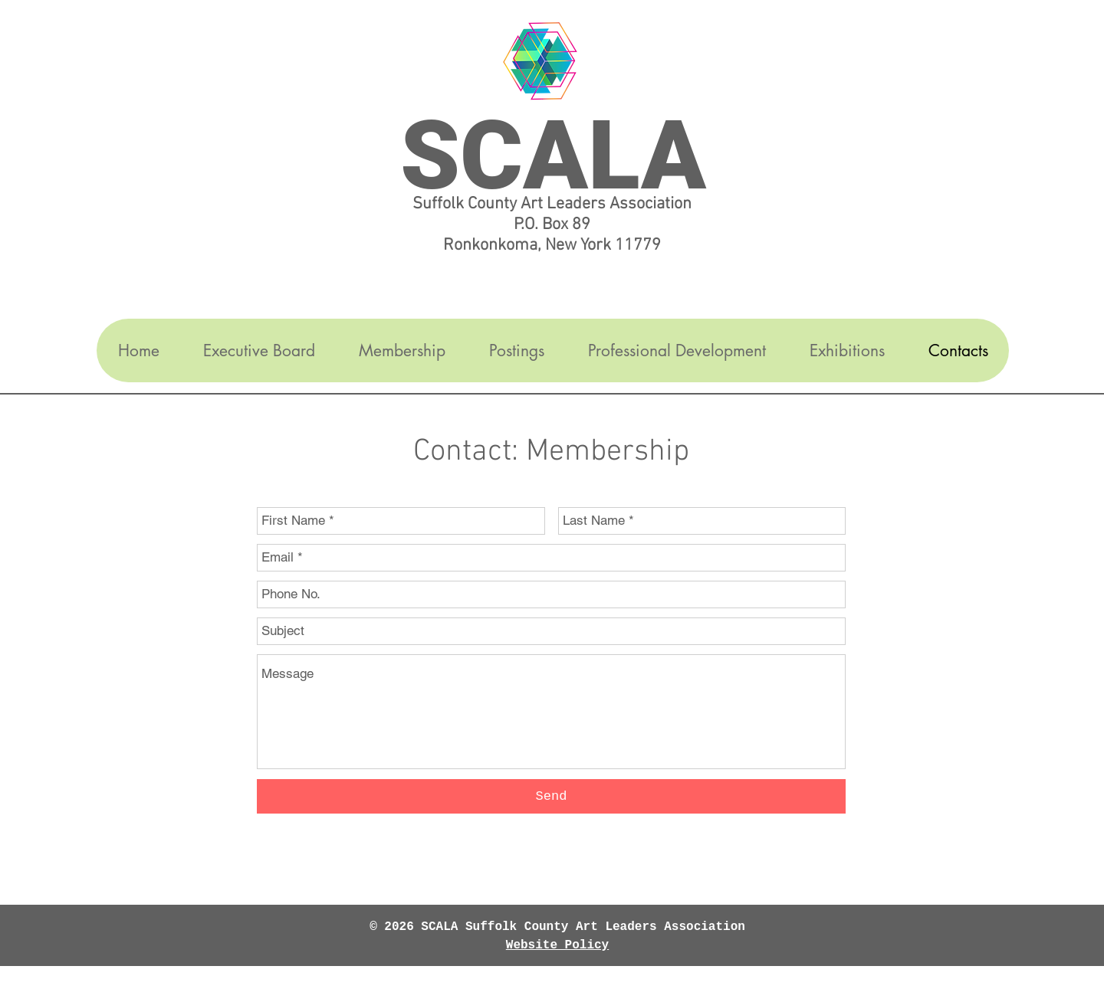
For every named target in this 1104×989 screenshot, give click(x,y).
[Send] (551, 796)
